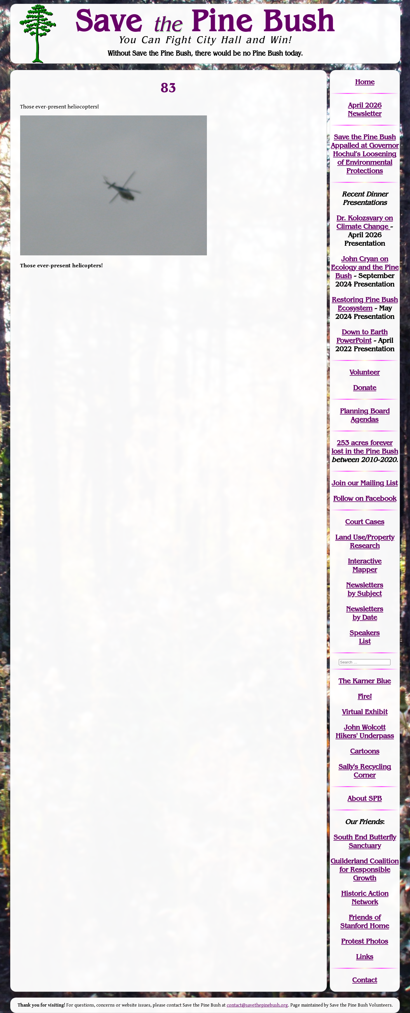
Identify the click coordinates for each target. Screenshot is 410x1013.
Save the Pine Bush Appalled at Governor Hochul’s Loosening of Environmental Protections (365, 154)
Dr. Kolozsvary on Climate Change (364, 222)
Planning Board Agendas (365, 415)
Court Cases (364, 521)
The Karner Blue (365, 681)
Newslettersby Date (364, 613)
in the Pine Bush (365, 446)
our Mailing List (372, 483)
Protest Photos (364, 941)
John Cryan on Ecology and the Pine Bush (365, 267)
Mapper (365, 569)
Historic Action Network (364, 897)
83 (168, 87)
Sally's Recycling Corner (365, 770)
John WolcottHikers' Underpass (365, 731)
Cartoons (364, 751)
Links (364, 956)
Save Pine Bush (205, 21)
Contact (364, 980)
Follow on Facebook (364, 498)
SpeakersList (365, 636)
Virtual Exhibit (365, 711)
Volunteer (365, 372)
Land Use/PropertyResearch (364, 541)
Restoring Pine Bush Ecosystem (365, 303)
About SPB (365, 798)
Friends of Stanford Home (364, 921)
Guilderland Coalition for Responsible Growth (365, 869)
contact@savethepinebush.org (257, 1005)
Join (339, 483)
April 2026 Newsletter (364, 109)
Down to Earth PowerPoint (362, 336)
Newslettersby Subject (364, 589)
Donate (364, 387)
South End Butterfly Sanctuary (365, 841)
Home (364, 82)
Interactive (364, 561)
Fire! (365, 696)
